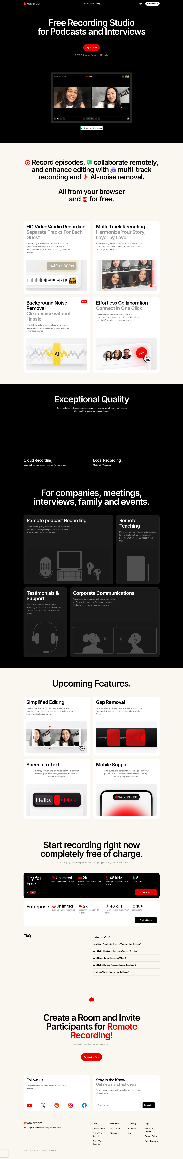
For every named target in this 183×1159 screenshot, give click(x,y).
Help (92, 3)
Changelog (114, 1133)
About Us (132, 1128)
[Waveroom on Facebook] (84, 1105)
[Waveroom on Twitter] (43, 1105)
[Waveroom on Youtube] (29, 1105)
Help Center (115, 1128)
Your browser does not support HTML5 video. (57, 437)
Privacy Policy (151, 1136)
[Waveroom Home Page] (34, 3)
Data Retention (151, 1141)
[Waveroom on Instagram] (70, 1105)
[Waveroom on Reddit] (57, 1105)
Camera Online (99, 1128)
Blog (98, 3)
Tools (85, 3)
